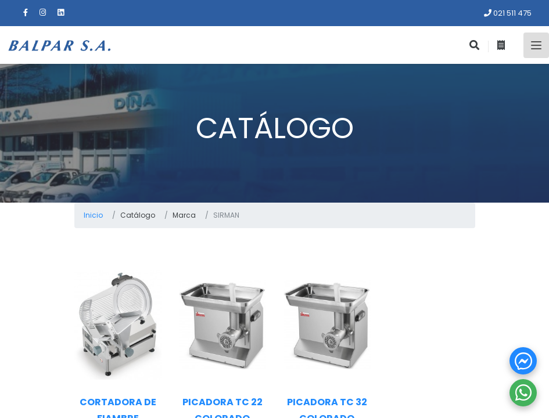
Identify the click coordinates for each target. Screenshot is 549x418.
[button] (523, 360)
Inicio (93, 215)
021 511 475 (508, 13)
